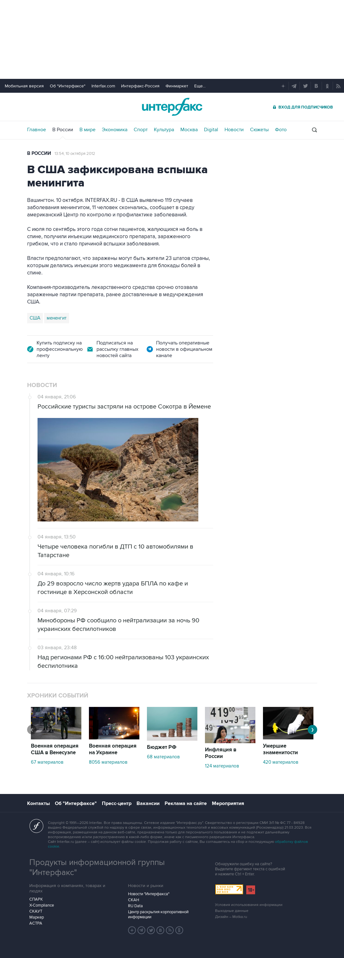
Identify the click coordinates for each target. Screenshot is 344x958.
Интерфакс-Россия (140, 86)
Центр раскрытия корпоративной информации (158, 914)
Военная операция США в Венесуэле (55, 749)
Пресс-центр (116, 803)
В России (62, 129)
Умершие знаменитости (280, 749)
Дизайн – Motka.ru (231, 916)
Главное (36, 129)
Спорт (141, 129)
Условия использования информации (249, 904)
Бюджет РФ (162, 747)
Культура (164, 129)
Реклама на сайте (186, 803)
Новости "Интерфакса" (148, 893)
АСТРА (35, 923)
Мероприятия (228, 803)
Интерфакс (172, 106)
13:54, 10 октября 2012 (75, 153)
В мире (87, 129)
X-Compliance (41, 905)
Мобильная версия (24, 86)
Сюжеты (259, 129)
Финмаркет (177, 86)
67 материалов (47, 762)
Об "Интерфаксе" (67, 86)
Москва (189, 129)
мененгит (57, 318)
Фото (281, 129)
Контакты (38, 803)
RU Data (135, 905)
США (35, 318)
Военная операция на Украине (113, 749)
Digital (211, 129)
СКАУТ (35, 911)
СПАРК (36, 899)
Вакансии (148, 803)
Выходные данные (231, 910)
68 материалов (163, 757)
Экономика (114, 129)
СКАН (133, 899)
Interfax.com (103, 86)
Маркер (36, 917)
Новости (234, 129)
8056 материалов (108, 762)
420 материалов (280, 762)
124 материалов (222, 766)
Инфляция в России (220, 753)
